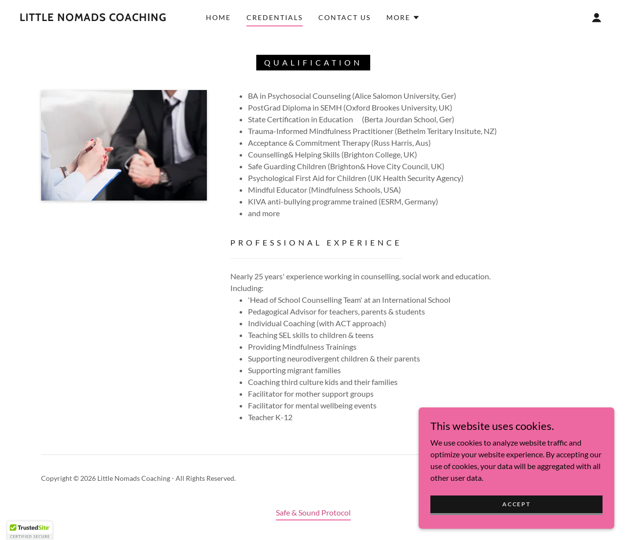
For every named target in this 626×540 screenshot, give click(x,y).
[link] (93, 17)
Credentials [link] (274, 17)
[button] (403, 17)
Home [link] (218, 17)
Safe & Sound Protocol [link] (313, 512)
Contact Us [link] (344, 17)
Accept (516, 524)
